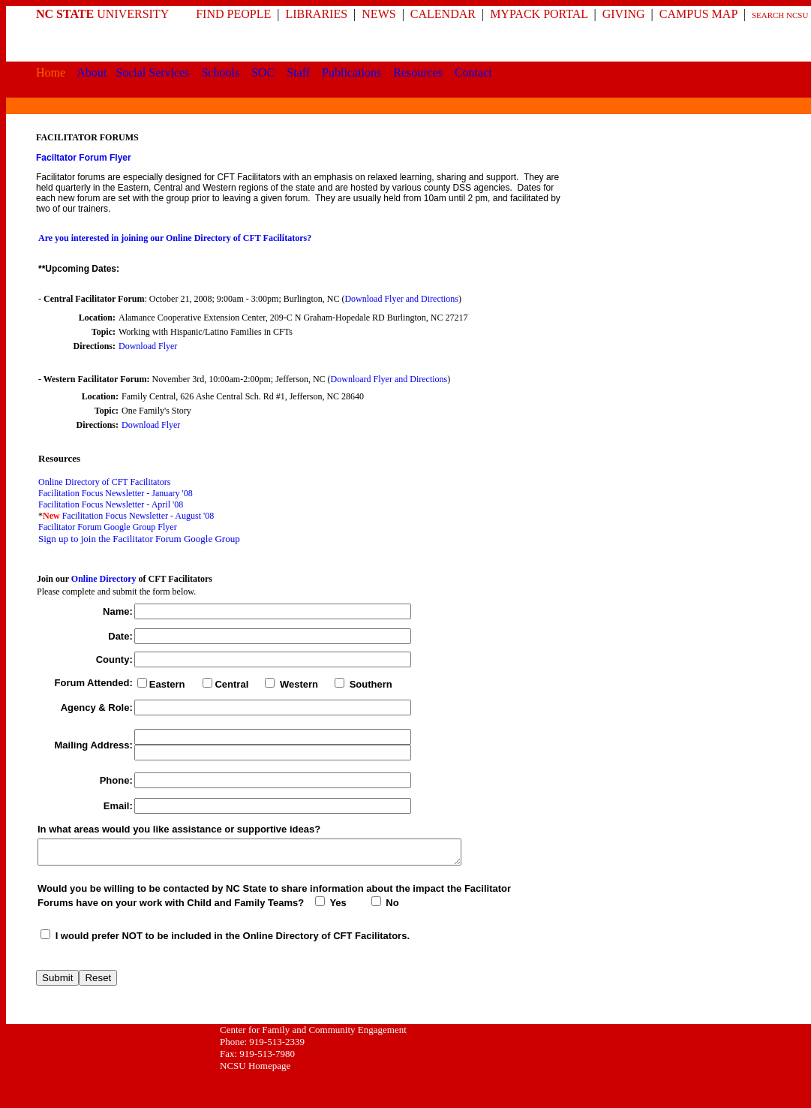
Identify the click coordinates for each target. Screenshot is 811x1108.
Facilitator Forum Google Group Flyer (107, 527)
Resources (418, 72)
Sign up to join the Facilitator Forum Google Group (139, 538)
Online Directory (104, 579)
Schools (220, 72)
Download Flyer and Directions (401, 299)
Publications (351, 72)
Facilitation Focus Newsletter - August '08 (138, 515)
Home (50, 72)
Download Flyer (148, 346)
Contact (473, 72)
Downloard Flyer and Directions (389, 379)
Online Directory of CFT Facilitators (104, 482)
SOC (263, 72)
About (92, 72)
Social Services (152, 72)
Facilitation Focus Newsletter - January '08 (115, 493)
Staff (298, 72)
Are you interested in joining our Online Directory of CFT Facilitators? (174, 238)
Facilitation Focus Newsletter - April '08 (110, 504)
